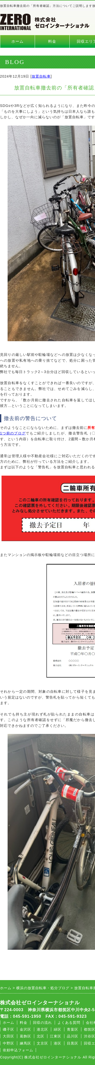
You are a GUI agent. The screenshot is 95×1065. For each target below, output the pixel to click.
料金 (52, 41)
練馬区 (25, 1043)
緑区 (57, 1029)
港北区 (42, 1029)
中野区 (8, 1043)
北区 (40, 1036)
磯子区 (8, 1029)
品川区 (72, 1036)
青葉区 (72, 1029)
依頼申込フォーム (18, 1050)
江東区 (55, 1036)
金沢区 (25, 1029)
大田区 (8, 1036)
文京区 (42, 1043)
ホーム (17, 41)
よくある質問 (69, 1023)
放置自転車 (41, 76)
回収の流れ (42, 1023)
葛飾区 (25, 1036)
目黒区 (72, 1043)
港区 (57, 1043)
